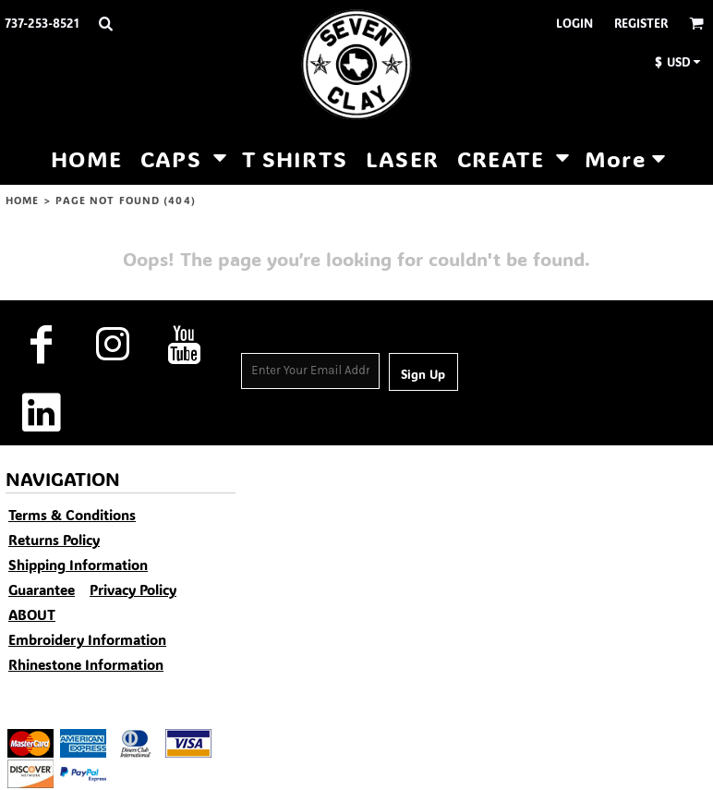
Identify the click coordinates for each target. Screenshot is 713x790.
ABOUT (31, 614)
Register (641, 22)
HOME (22, 200)
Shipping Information (78, 564)
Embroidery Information (87, 639)
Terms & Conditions (72, 514)
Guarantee (41, 589)
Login (574, 22)
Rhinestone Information (85, 664)
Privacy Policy (133, 589)
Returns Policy (54, 539)
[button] (105, 23)
